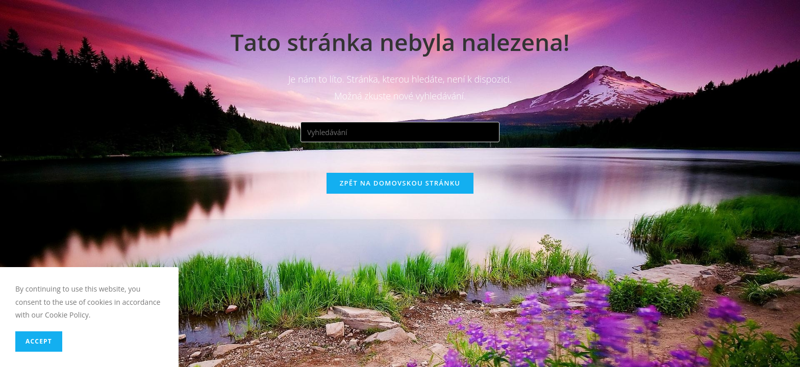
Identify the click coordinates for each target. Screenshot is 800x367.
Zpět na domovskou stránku (400, 183)
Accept (39, 341)
